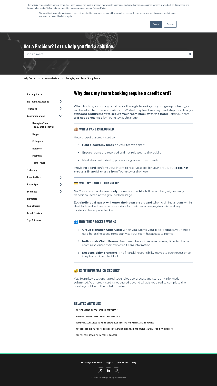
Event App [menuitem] (32, 191)
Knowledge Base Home (91, 362)
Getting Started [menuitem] (35, 94)
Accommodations (50, 78)
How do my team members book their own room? (99, 316)
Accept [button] (156, 24)
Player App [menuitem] (32, 184)
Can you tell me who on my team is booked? (96, 335)
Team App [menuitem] (32, 108)
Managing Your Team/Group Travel (82, 78)
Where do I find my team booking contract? (97, 310)
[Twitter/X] (100, 370)
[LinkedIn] (108, 370)
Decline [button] (170, 24)
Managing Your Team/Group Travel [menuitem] (43, 124)
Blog (134, 362)
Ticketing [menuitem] (32, 169)
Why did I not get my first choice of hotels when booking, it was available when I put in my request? (124, 328)
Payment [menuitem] (37, 155)
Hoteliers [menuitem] (37, 148)
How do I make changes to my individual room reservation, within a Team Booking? (115, 322)
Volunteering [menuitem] (33, 205)
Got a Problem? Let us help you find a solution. (69, 46)
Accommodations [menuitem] (36, 115)
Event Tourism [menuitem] (34, 213)
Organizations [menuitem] (34, 177)
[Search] (190, 54)
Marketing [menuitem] (32, 198)
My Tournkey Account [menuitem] (38, 101)
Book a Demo (122, 362)
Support (109, 362)
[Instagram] (116, 370)
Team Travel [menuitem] (38, 162)
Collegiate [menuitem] (37, 141)
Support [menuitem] (36, 134)
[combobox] (105, 54)
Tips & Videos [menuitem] (34, 220)
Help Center (30, 78)
